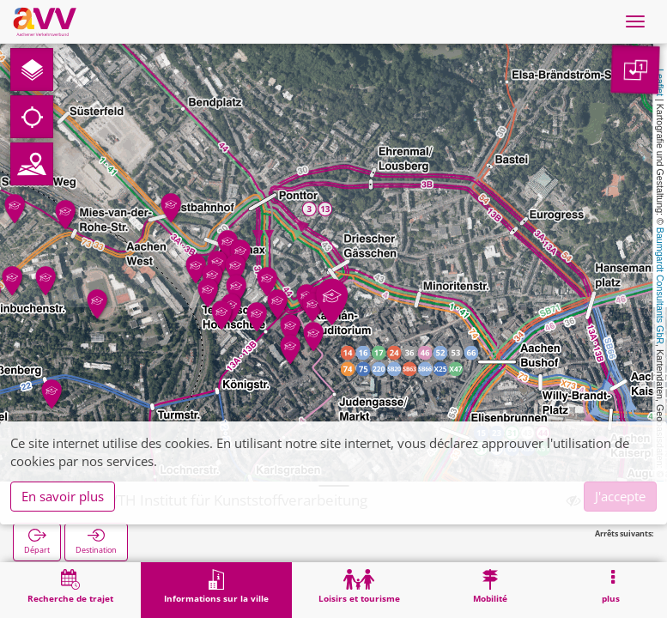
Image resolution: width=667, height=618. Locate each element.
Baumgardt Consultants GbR (660, 285)
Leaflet (660, 82)
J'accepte (620, 496)
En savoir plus (62, 496)
